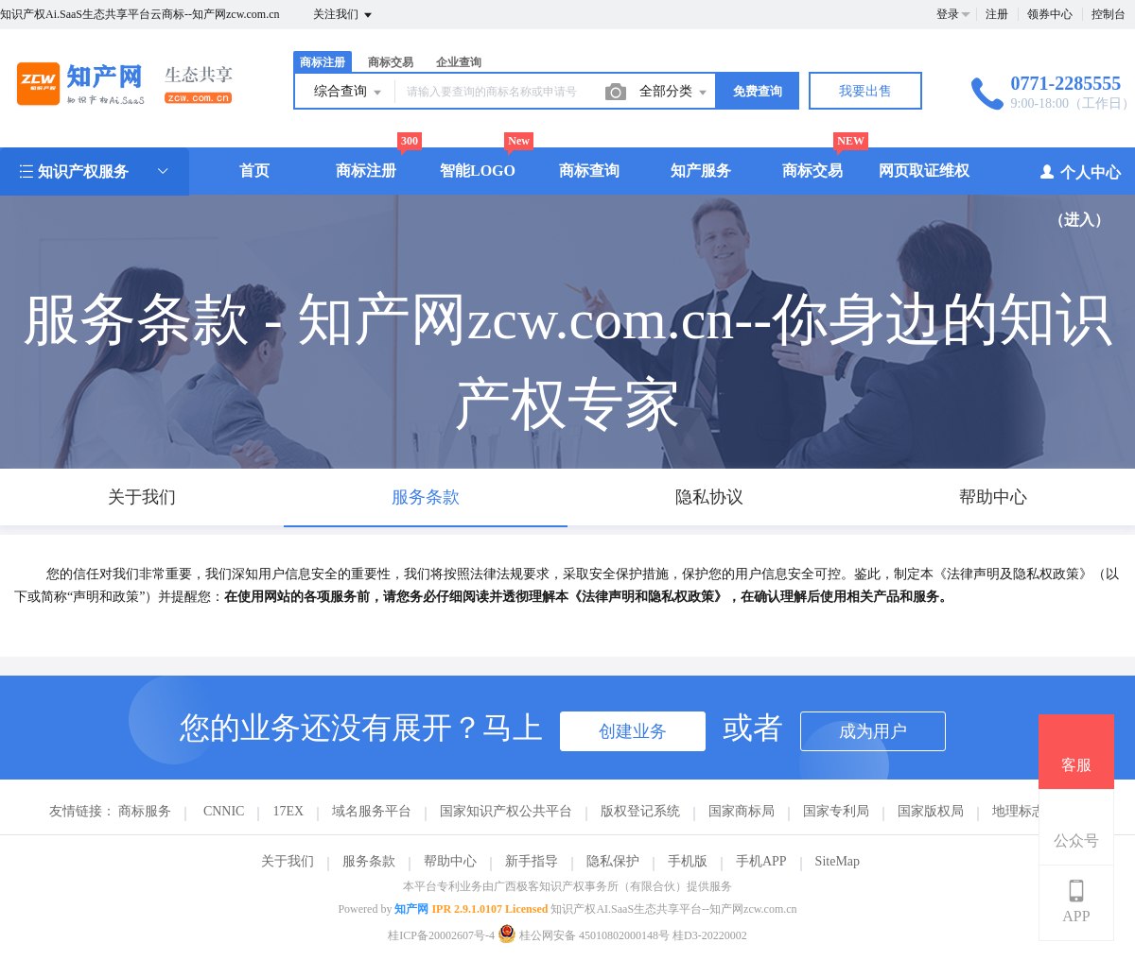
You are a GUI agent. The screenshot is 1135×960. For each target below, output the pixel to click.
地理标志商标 (1032, 811)
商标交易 (390, 62)
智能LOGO (477, 171)
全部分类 (674, 92)
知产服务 (701, 171)
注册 (997, 14)
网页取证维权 (924, 171)
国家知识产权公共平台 (506, 811)
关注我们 (344, 15)
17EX (288, 811)
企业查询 (458, 62)
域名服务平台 (371, 811)
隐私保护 (612, 861)
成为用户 (873, 731)
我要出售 (865, 91)
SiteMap (837, 861)
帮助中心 (450, 861)
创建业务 (633, 731)
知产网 (411, 909)
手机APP (761, 861)
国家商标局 (741, 811)
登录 (947, 14)
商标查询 (589, 171)
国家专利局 (836, 811)
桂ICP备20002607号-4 (441, 935)
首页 (254, 171)
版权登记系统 (640, 811)
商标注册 (322, 62)
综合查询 (349, 92)
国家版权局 (931, 811)
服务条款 (368, 861)
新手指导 (531, 861)
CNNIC (224, 811)
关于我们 (287, 861)
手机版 (687, 861)
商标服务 (144, 811)
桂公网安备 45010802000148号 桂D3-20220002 (622, 935)
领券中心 (1050, 14)
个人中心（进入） (1080, 195)
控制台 (1108, 14)
